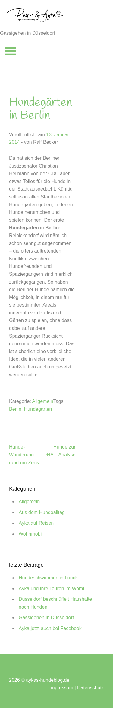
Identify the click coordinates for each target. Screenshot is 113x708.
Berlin (15, 409)
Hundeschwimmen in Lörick (48, 577)
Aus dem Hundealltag (42, 512)
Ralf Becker (45, 142)
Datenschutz (90, 687)
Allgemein (42, 401)
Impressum (61, 687)
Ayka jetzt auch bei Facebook (50, 628)
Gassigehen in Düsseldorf (46, 617)
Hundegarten (38, 409)
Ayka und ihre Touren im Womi (51, 588)
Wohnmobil (31, 533)
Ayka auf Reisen (36, 523)
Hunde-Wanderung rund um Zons (24, 454)
